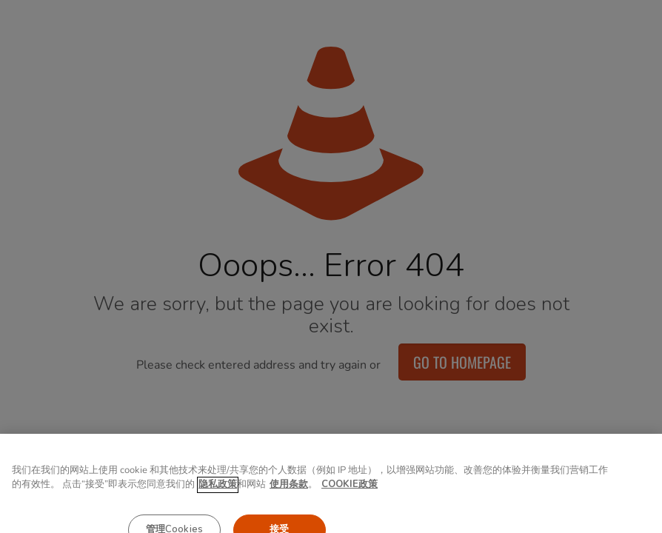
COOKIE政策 (349, 493)
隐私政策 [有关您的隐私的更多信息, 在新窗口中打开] (217, 493)
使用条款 (289, 493)
